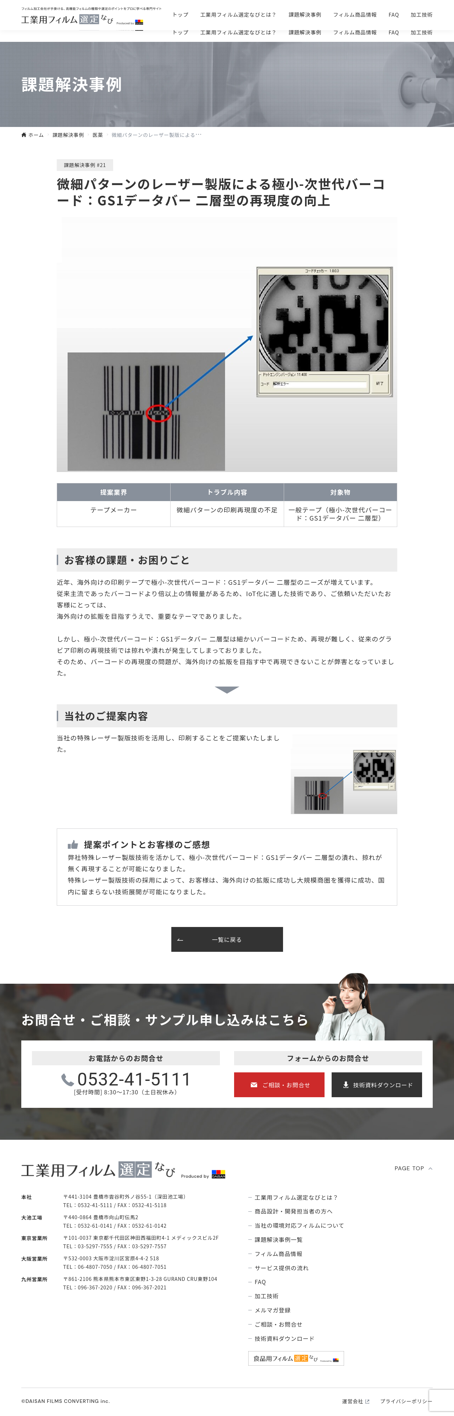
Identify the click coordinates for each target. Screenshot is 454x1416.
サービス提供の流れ (282, 1268)
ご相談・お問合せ (292, 14)
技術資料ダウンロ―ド (390, 14)
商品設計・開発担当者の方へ (294, 1211)
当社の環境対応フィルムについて (299, 1225)
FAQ (394, 32)
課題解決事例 (305, 32)
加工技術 (422, 32)
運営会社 (352, 1401)
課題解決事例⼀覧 (279, 1239)
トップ (180, 32)
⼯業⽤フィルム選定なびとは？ (238, 32)
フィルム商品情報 (355, 32)
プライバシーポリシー (406, 1401)
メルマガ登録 (273, 1310)
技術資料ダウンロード (383, 1085)
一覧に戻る (227, 939)
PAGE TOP (410, 1168)
